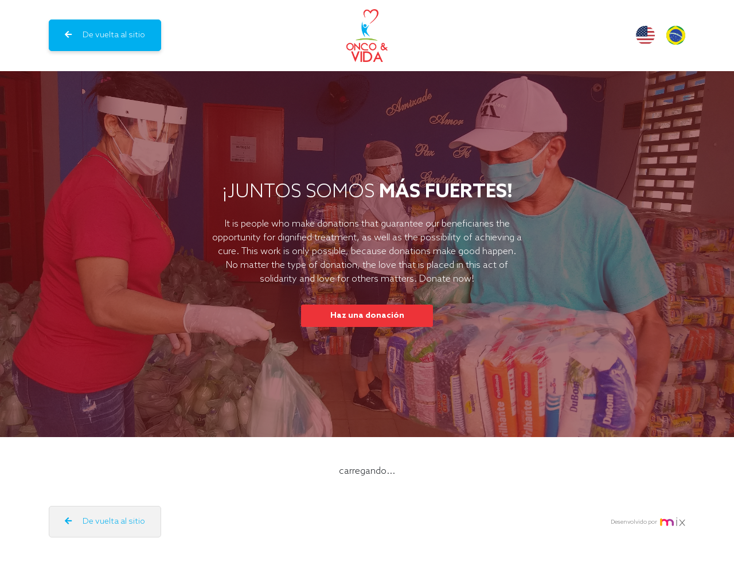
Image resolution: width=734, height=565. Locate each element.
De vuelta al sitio (105, 35)
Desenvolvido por (648, 521)
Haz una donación (367, 316)
